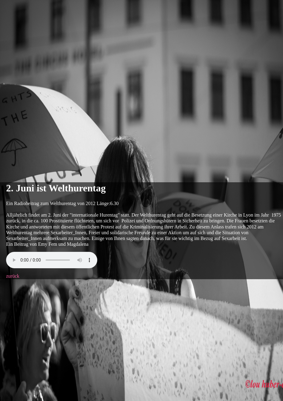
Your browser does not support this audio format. (51, 260)
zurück (12, 276)
